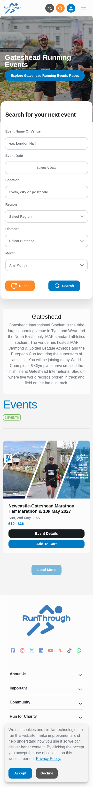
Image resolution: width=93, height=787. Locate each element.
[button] (46, 509)
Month (10, 253)
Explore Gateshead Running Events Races (45, 75)
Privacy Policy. (48, 759)
